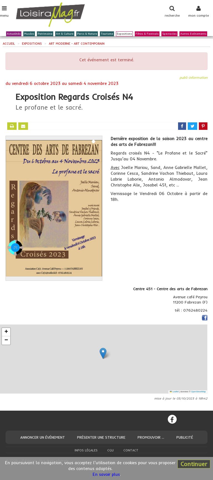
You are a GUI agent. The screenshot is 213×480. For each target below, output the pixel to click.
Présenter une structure (101, 437)
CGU (110, 450)
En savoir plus (106, 474)
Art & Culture (64, 34)
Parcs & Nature (87, 34)
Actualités (14, 34)
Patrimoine (45, 34)
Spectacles (169, 34)
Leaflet (174, 391)
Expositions (124, 34)
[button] (103, 353)
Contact (130, 450)
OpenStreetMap (198, 391)
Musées (29, 34)
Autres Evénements (193, 34)
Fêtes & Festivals (147, 34)
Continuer (194, 464)
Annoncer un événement (42, 437)
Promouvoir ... (151, 437)
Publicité (184, 437)
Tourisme (107, 34)
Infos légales (86, 450)
